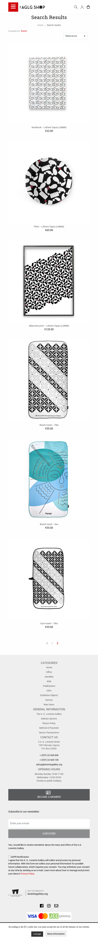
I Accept (37, 934)
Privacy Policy (27, 873)
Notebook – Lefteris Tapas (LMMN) (49, 127)
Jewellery (49, 676)
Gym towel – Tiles (49, 623)
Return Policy (49, 723)
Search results (54, 25)
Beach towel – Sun (49, 524)
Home (40, 25)
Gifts (49, 690)
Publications (49, 686)
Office (49, 672)
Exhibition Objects (49, 695)
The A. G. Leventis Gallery (49, 714)
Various (49, 700)
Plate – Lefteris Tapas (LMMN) (49, 226)
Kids (49, 681)
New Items (49, 704)
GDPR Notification (49, 865)
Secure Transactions (49, 732)
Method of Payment (49, 728)
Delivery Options (49, 718)
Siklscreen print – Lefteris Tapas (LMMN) (49, 326)
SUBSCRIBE (49, 833)
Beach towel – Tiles (49, 425)
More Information (56, 934)
